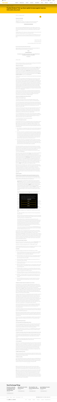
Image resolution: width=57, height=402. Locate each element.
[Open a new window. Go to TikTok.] (12, 400)
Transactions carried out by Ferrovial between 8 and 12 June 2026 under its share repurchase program (11, 390)
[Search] (54, 2)
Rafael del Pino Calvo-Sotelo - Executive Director (23, 389)
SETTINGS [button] (28, 205)
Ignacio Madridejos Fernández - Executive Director (45, 389)
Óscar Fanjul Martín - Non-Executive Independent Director (34, 389)
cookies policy (29, 199)
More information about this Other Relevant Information (23, 47)
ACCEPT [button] (28, 201)
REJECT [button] (28, 203)
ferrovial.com (22, 152)
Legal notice (34, 400)
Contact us (14, 398)
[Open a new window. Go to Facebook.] (9, 400)
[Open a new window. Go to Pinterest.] (13, 400)
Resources (8, 398)
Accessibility (29, 400)
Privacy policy (38, 400)
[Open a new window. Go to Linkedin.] (8, 400)
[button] (17, 2)
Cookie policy (42, 400)
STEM (22, 398)
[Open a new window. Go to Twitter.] (7, 400)
